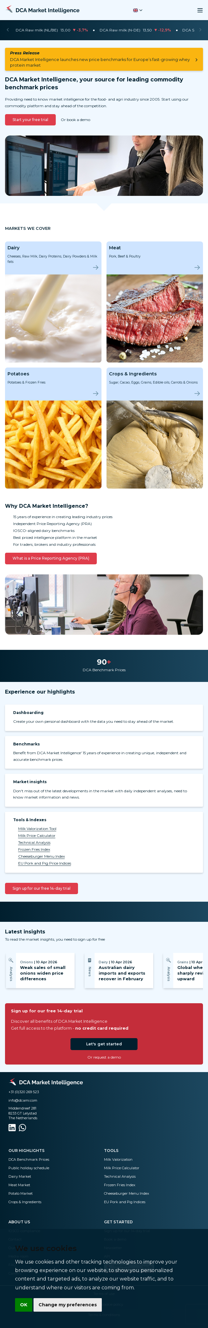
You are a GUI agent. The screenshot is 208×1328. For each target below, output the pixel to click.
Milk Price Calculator (36, 835)
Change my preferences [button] (68, 1305)
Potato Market (20, 1193)
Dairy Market (19, 1176)
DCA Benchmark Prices (28, 1159)
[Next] (200, 30)
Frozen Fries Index (34, 849)
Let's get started (104, 1044)
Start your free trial (30, 119)
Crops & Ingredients (24, 1202)
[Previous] (7, 30)
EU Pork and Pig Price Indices (44, 863)
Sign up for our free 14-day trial (41, 888)
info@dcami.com (22, 1100)
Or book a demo (75, 119)
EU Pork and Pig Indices (124, 1202)
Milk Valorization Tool (37, 828)
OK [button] (23, 1305)
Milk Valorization (118, 1159)
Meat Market (19, 1185)
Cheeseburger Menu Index (41, 856)
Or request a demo (104, 1057)
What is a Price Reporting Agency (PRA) (51, 558)
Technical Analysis (34, 842)
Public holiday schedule (28, 1168)
